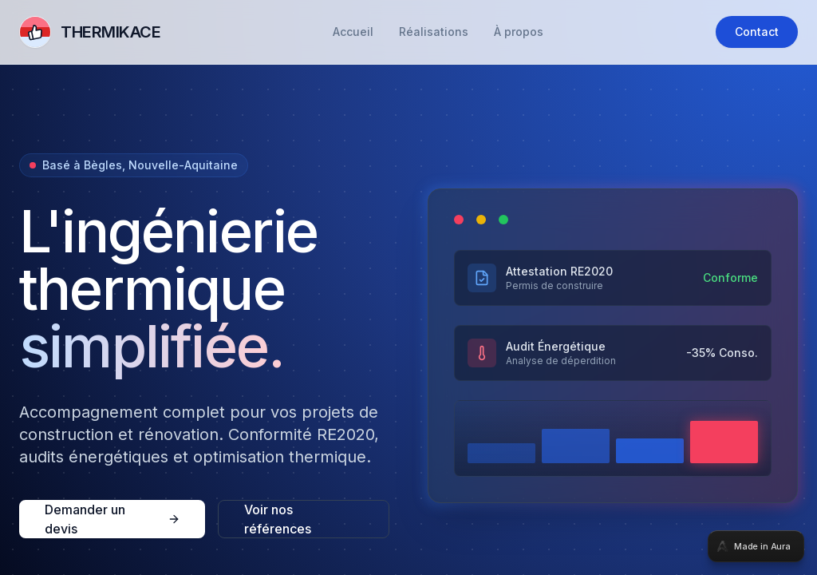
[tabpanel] (408, 287)
